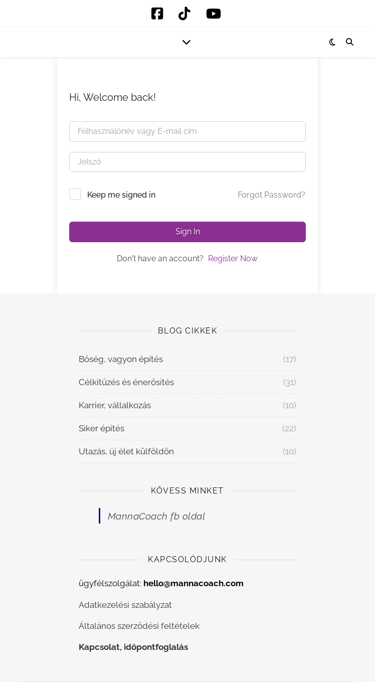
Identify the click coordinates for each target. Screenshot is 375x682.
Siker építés (101, 428)
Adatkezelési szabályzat (125, 605)
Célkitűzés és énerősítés (126, 382)
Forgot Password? (271, 195)
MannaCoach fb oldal (157, 516)
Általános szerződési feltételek (139, 626)
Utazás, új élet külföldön (126, 451)
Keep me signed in (121, 195)
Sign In (187, 231)
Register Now (233, 258)
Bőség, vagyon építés (121, 359)
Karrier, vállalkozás (115, 405)
